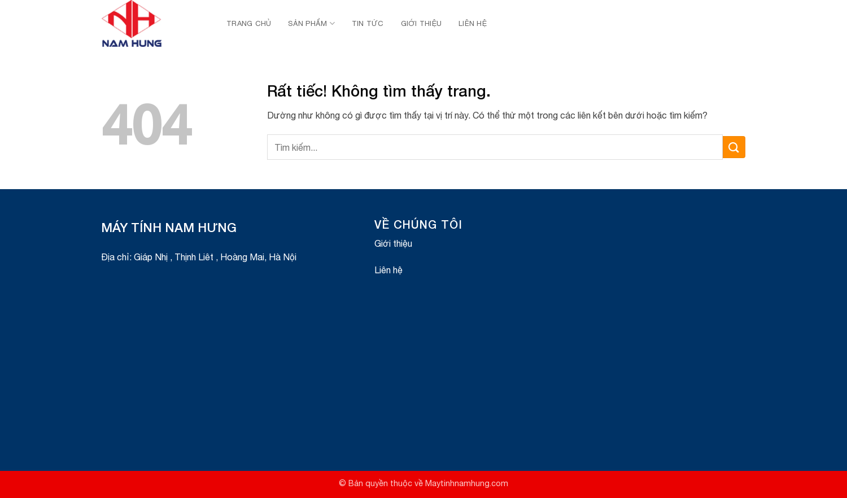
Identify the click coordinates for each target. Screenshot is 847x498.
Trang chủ (248, 23)
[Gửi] (734, 147)
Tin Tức (368, 23)
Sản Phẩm (311, 23)
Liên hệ (473, 23)
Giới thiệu (421, 23)
